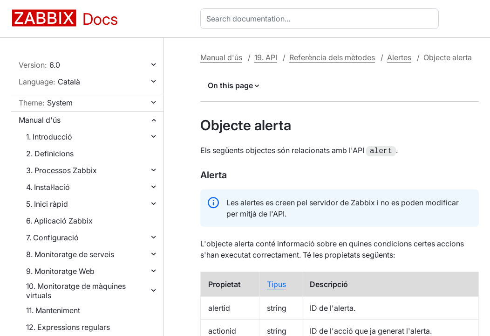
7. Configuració (52, 237)
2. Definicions (50, 153)
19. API (265, 57)
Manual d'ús (40, 120)
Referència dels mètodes (332, 57)
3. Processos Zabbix (61, 170)
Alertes (399, 57)
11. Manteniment (53, 310)
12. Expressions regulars (68, 327)
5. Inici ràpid (47, 204)
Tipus (276, 283)
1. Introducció (49, 136)
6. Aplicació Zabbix (59, 220)
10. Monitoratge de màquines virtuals (76, 290)
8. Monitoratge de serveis (70, 254)
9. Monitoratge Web (60, 271)
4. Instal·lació (48, 187)
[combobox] (321, 19)
